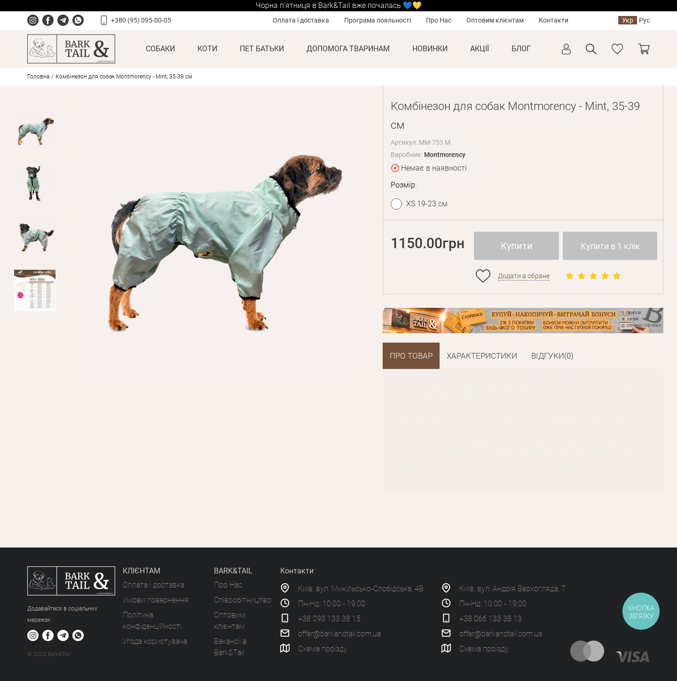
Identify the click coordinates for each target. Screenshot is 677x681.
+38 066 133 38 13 (490, 618)
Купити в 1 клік (610, 246)
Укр (627, 20)
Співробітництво (242, 599)
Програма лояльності (377, 20)
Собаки (160, 48)
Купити (517, 245)
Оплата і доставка (301, 20)
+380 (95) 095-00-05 (141, 20)
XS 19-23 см (427, 203)
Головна (38, 76)
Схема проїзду (322, 648)
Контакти (553, 20)
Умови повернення (156, 599)
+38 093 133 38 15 (329, 618)
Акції (479, 48)
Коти (207, 48)
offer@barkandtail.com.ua (339, 633)
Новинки (430, 48)
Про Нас (438, 20)
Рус (644, 20)
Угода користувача (155, 641)
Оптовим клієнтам (495, 20)
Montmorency (444, 154)
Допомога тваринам (348, 48)
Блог (521, 48)
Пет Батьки (262, 48)
